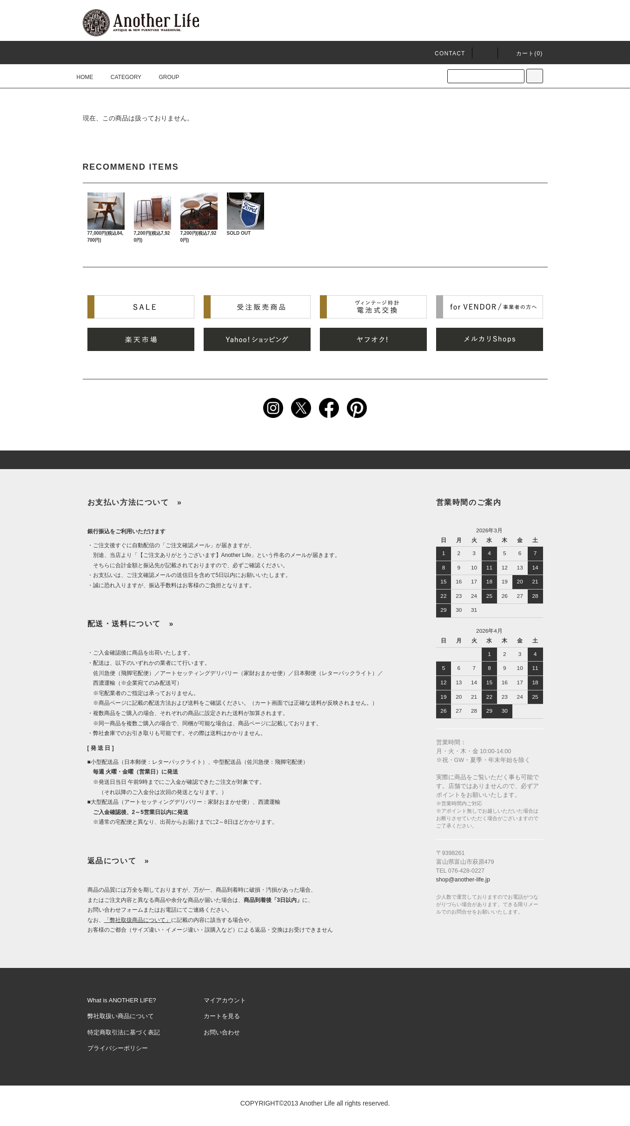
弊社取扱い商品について (120, 1016)
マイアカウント (225, 1000)
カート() (524, 53)
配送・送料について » (130, 624)
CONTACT (450, 53)
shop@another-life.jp (463, 879)
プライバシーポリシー (117, 1048)
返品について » (118, 861)
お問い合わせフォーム (115, 910)
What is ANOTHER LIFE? (121, 1000)
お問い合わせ (222, 1032)
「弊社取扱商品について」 (137, 920)
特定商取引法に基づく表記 (123, 1032)
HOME (85, 77)
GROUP (163, 77)
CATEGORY (120, 77)
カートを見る (222, 1016)
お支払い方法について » (134, 502)
